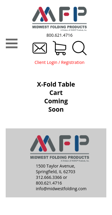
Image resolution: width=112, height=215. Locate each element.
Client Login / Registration (60, 62)
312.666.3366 (49, 177)
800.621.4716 (60, 35)
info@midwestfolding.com (61, 188)
